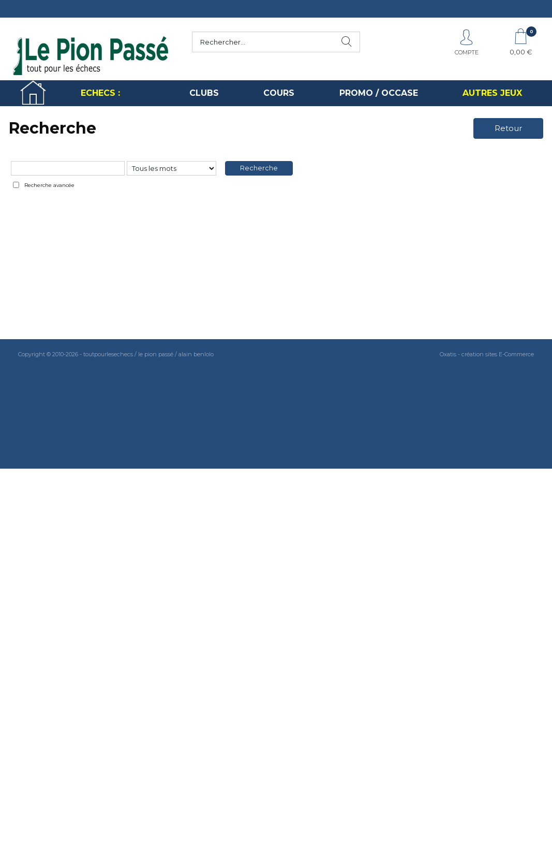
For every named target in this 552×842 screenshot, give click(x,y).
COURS (278, 93)
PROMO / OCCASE (378, 93)
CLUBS (204, 93)
